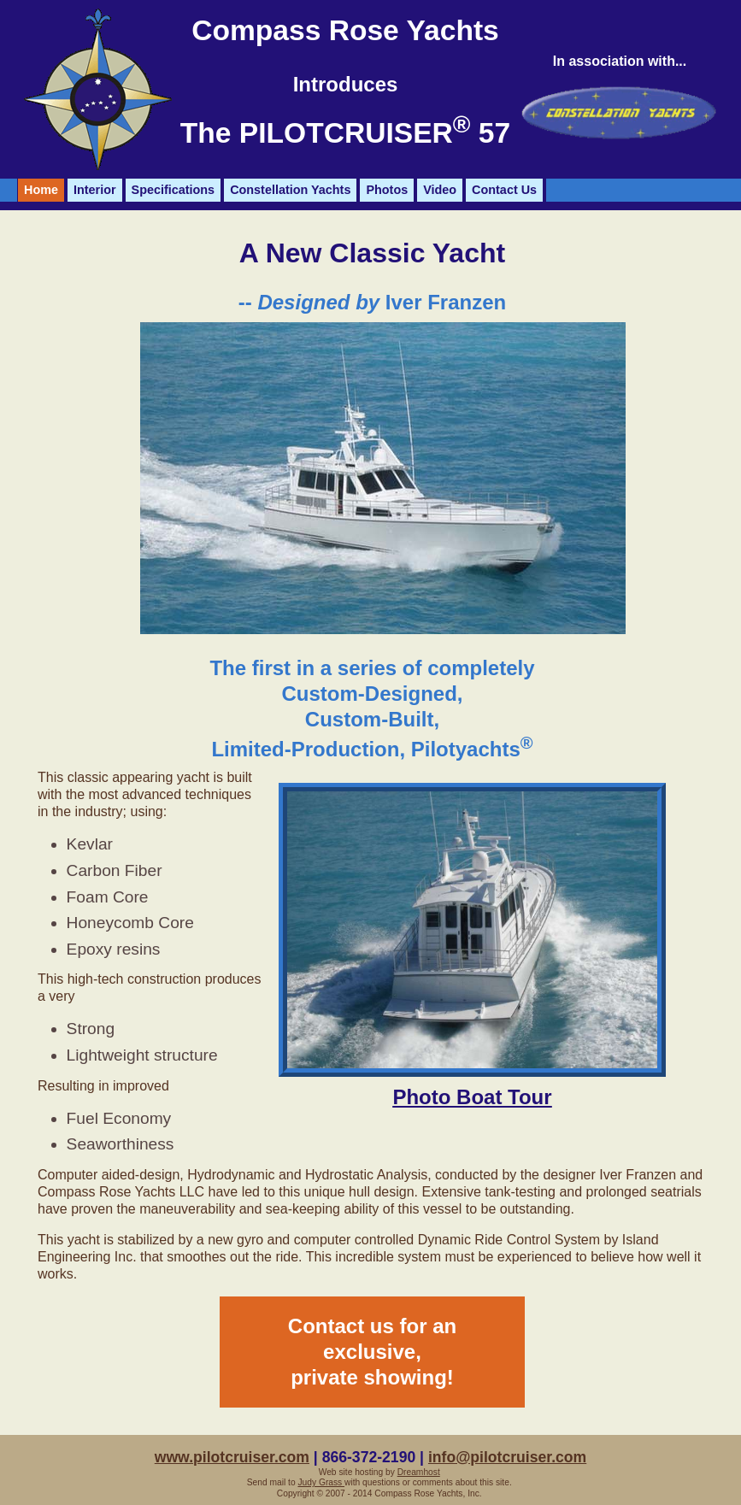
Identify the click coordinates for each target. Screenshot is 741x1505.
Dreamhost (418, 1472)
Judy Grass (320, 1482)
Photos (387, 190)
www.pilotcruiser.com (232, 1457)
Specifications (173, 190)
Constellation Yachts (290, 190)
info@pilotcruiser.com (507, 1457)
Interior (95, 190)
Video (439, 190)
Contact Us (504, 190)
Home (41, 190)
